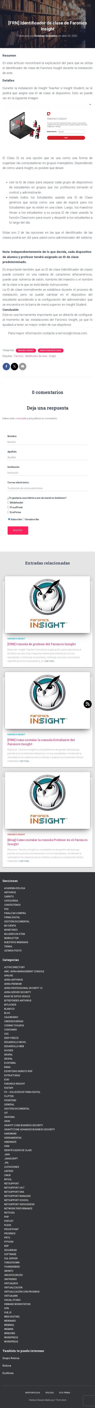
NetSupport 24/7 (14, 1187)
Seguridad (10, 1250)
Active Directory (14, 967)
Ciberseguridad (13, 1021)
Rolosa (6, 1365)
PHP (6, 1217)
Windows (9, 1333)
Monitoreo (11, 930)
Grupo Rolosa (10, 1358)
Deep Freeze (11, 1038)
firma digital (12, 917)
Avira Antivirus (13, 979)
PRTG (7, 1237)
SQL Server (11, 1258)
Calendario (11, 1017)
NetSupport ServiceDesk (19, 1204)
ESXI (6, 1079)
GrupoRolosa (32, 1393)
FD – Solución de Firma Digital (22, 1092)
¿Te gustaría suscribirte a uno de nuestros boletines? (37, 498)
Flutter (9, 1096)
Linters (8, 1171)
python (8, 1241)
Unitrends (10, 1279)
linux (7, 1175)
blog (7, 1013)
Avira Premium (13, 984)
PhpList (8, 1221)
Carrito (9, 896)
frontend (10, 1100)
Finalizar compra (15, 913)
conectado (21, 418)
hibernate (10, 1142)
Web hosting (12, 1316)
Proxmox (9, 1233)
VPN (6, 1308)
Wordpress (11, 1337)
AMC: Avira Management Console (24, 971)
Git (6, 1113)
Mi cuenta (10, 925)
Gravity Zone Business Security (23, 1125)
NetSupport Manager (17, 1196)
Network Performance (18, 1208)
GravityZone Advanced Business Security (29, 1129)
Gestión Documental (16, 921)
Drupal (8, 1054)
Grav (7, 1121)
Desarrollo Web (14, 1046)
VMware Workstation (17, 1304)
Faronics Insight (26, 350)
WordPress (11, 1341)
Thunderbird (12, 1266)
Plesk (7, 1225)
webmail (9, 1325)
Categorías (11, 900)
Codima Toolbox (14, 1025)
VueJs (7, 1312)
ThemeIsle (60, 1400)
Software (10, 1254)
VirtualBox (11, 1283)
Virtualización (13, 1287)
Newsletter (11, 938)
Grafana (9, 1117)
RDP (6, 1246)
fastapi (8, 1088)
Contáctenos (12, 905)
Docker (8, 1050)
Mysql (8, 1179)
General (9, 1104)
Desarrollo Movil (15, 1042)
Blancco (9, 1009)
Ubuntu (8, 1271)
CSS (6, 1034)
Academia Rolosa (14, 888)
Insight (52, 356)
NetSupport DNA (14, 1192)
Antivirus (10, 892)
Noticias (9, 1212)
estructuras (12, 1075)
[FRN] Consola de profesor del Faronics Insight (41, 644)
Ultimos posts (13, 950)
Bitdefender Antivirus (17, 1000)
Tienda (8, 946)
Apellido (12, 451)
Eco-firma (64, 1393)
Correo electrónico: (18, 482)
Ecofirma (10, 1063)
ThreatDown (11, 1262)
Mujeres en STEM (14, 934)
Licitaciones (11, 1167)
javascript (11, 1158)
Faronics (18, 356)
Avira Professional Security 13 (23, 988)
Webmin (8, 1329)
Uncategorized (13, 1275)
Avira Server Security (17, 992)
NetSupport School (16, 1200)
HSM (6, 1146)
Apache (8, 975)
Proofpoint (11, 1229)
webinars (10, 1320)
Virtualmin (11, 1296)
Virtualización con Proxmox (22, 1291)
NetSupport (11, 1183)
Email (7, 1067)
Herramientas (12, 1137)
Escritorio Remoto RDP (18, 1071)
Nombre (11, 436)
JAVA (7, 1154)
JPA (6, 1162)
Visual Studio (12, 1300)
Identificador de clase (50, 350)
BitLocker (10, 1004)
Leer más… (49, 661)
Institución (13, 467)
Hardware (10, 1133)
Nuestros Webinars (16, 942)
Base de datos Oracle (17, 996)
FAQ (6, 909)
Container (10, 1029)
